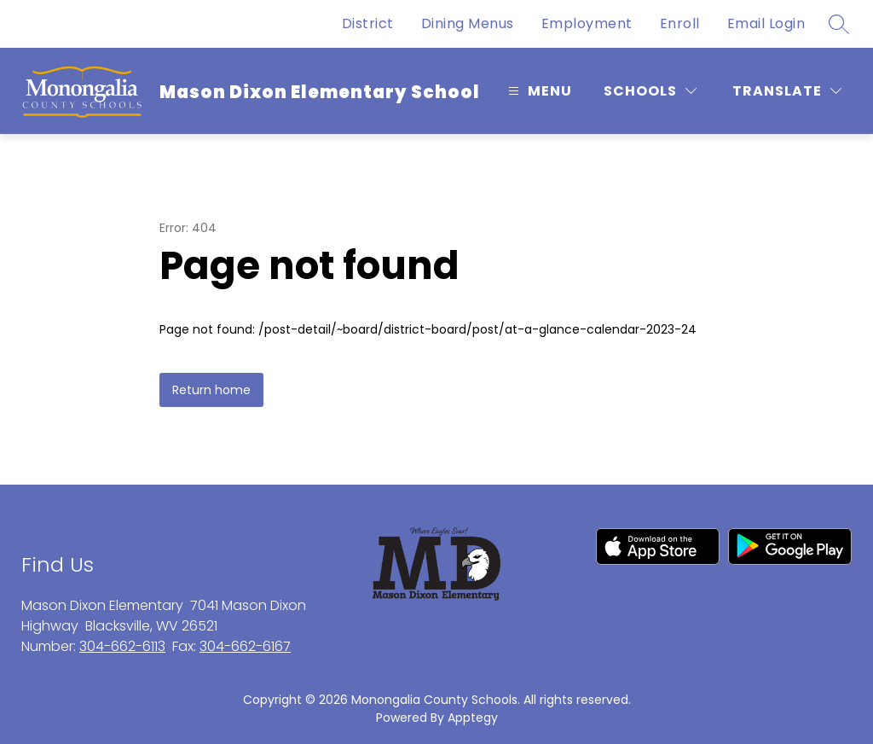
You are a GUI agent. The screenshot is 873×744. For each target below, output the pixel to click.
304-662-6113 (122, 646)
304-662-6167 (245, 646)
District (368, 23)
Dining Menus (467, 23)
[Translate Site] (787, 91)
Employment (587, 23)
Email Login (766, 23)
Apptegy (473, 717)
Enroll (680, 23)
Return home (211, 389)
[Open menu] (538, 91)
